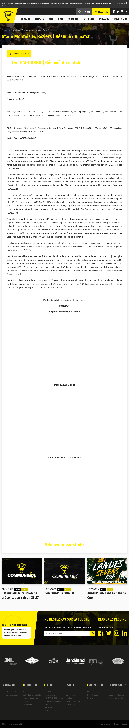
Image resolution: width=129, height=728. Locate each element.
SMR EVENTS (104, 19)
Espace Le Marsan (73, 701)
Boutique (69, 698)
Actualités (15, 30)
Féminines (48, 707)
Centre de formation (52, 701)
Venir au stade (71, 695)
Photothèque (92, 695)
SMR (9, 111)
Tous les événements (10, 695)
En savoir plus (121, 3)
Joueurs (26, 691)
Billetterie (115, 724)
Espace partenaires (116, 698)
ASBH (9, 127)
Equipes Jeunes (50, 710)
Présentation (71, 691)
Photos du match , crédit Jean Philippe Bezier (64, 299)
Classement (27, 704)
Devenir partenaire (116, 695)
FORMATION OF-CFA (53, 698)
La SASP (47, 691)
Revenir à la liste (19, 53)
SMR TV (90, 691)
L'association (49, 695)
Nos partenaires (115, 691)
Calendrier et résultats (32, 695)
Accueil (5, 30)
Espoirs (47, 704)
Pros (45, 30)
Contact (124, 724)
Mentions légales (104, 724)
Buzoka (90, 698)
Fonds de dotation (119, 19)
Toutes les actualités (31, 30)
